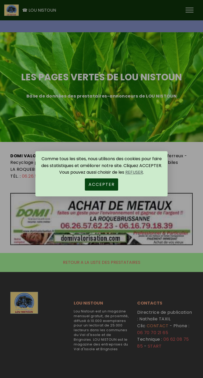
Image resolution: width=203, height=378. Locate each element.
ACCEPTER (102, 184)
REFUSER (134, 172)
